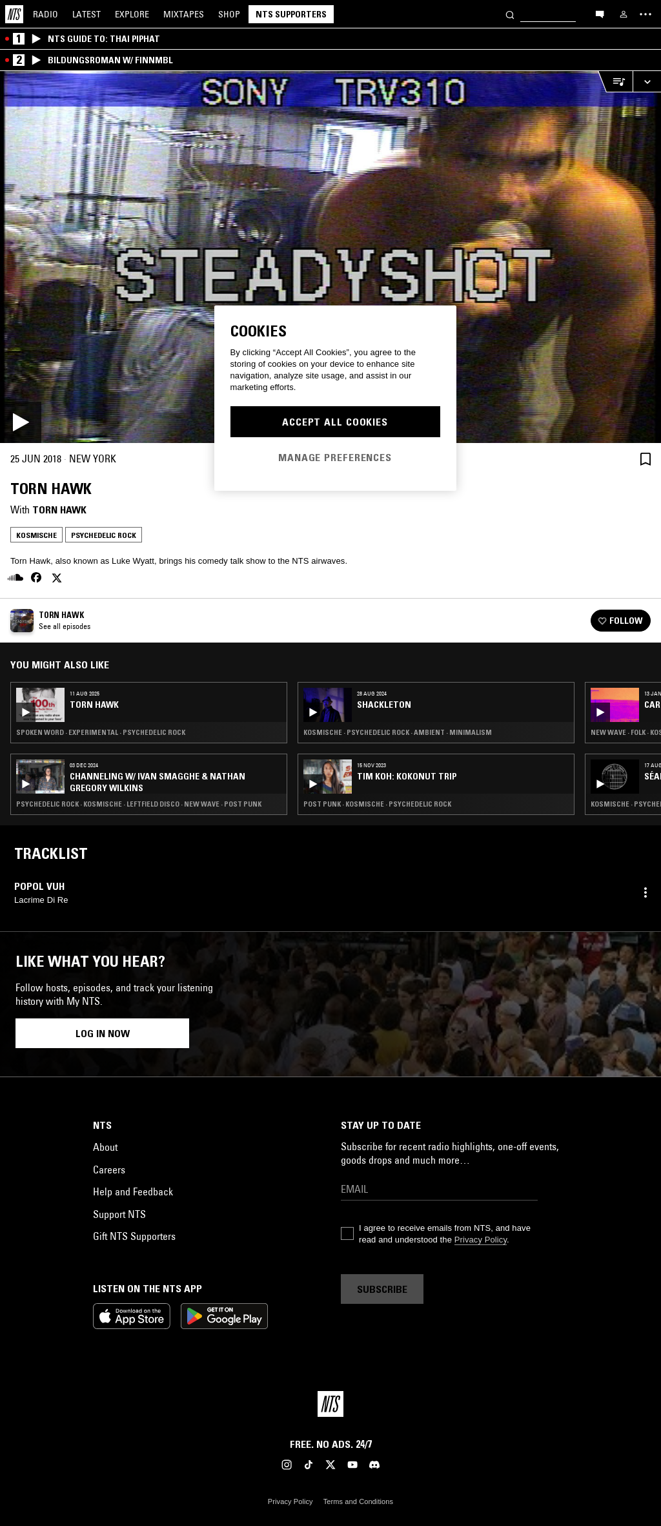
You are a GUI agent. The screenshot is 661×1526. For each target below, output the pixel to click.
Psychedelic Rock (103, 535)
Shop (229, 14)
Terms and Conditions (358, 1501)
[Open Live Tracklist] (615, 81)
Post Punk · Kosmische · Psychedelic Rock (377, 804)
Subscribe (382, 1289)
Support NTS (119, 1214)
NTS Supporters (291, 14)
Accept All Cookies (335, 421)
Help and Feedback (133, 1191)
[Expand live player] (647, 81)
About (105, 1146)
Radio (45, 14)
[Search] (510, 14)
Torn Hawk (59, 509)
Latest (86, 14)
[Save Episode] (645, 459)
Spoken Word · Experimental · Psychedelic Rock (100, 732)
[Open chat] (599, 13)
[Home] (14, 14)
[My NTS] (623, 14)
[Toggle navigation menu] (645, 14)
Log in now (103, 1033)
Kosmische (36, 535)
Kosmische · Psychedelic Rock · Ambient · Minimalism (397, 732)
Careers (109, 1169)
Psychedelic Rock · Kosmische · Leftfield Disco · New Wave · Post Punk (138, 804)
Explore (132, 14)
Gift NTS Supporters (134, 1236)
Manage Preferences (335, 457)
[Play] (330, 257)
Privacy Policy (480, 1239)
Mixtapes (183, 14)
